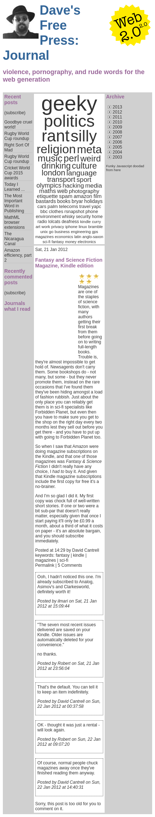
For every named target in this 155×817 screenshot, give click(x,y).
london (53, 172)
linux (83, 226)
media (93, 185)
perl (71, 158)
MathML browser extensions (14, 222)
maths (47, 190)
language (81, 173)
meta (89, 149)
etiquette (47, 196)
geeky (69, 103)
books (63, 201)
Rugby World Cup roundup (16, 136)
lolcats (54, 221)
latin (77, 237)
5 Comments (70, 565)
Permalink (44, 565)
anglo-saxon (92, 237)
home (97, 216)
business (62, 231)
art (38, 226)
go (51, 231)
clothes (56, 211)
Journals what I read (17, 306)
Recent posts (12, 99)
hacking (73, 185)
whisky (68, 216)
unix (44, 231)
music (50, 158)
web (62, 191)
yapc (96, 206)
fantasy (57, 242)
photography (84, 191)
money (70, 242)
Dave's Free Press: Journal (42, 33)
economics (64, 237)
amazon (83, 196)
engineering (81, 231)
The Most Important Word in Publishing (14, 203)
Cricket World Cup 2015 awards (17, 172)
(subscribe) (14, 112)
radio (42, 221)
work (45, 226)
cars (42, 206)
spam (65, 196)
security (83, 216)
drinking (56, 165)
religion (56, 149)
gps (95, 231)
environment (48, 216)
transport (61, 179)
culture (84, 165)
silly (84, 136)
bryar (77, 201)
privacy (57, 226)
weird (90, 158)
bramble (95, 226)
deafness (70, 221)
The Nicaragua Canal (14, 238)
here (117, 170)
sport (83, 179)
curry (96, 221)
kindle (85, 221)
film (98, 196)
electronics (87, 242)
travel (84, 206)
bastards (46, 201)
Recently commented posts (18, 276)
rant (55, 136)
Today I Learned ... (14, 187)
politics (69, 121)
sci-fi (46, 242)
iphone (71, 226)
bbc (44, 211)
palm (53, 206)
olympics (48, 185)
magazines (44, 237)
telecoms (68, 206)
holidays (93, 201)
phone (91, 211)
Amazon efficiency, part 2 (17, 255)
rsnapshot (74, 211)
